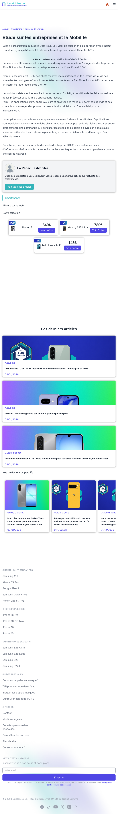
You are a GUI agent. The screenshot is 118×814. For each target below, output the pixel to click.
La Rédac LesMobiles (42, 59)
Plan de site (9, 741)
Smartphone (16, 29)
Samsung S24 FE (12, 666)
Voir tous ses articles (19, 186)
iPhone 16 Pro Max (13, 621)
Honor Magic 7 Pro (13, 600)
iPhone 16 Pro (10, 614)
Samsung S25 (10, 659)
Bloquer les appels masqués (18, 692)
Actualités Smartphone (34, 29)
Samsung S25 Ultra (13, 647)
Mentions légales (12, 719)
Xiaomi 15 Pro (10, 582)
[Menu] (114, 4)
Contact (7, 712)
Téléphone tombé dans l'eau (18, 686)
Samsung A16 (10, 576)
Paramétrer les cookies (15, 735)
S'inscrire (59, 777)
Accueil (5, 29)
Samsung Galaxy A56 (14, 594)
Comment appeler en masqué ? (20, 680)
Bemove (74, 799)
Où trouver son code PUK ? (18, 698)
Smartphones (12, 197)
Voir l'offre (47, 230)
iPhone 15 (8, 633)
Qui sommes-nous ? (13, 747)
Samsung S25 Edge (13, 653)
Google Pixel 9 (11, 588)
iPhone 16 (8, 627)
